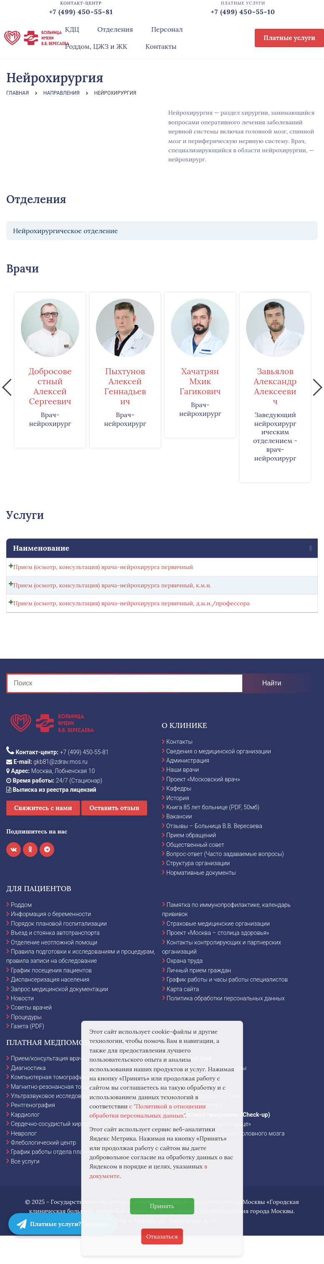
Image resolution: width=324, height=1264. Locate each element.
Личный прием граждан (199, 998)
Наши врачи (182, 798)
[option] (50, 370)
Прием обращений (191, 863)
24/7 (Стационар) (54, 808)
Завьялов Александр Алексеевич (275, 386)
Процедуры (26, 1045)
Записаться (276, 569)
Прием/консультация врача (48, 1086)
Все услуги (25, 1189)
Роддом (21, 932)
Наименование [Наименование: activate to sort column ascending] (41, 548)
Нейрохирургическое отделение (65, 231)
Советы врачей (31, 1035)
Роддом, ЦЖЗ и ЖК (96, 46)
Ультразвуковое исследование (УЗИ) (61, 1123)
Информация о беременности (51, 942)
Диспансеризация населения (50, 1007)
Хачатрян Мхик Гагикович (200, 381)
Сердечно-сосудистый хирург (50, 1151)
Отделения (115, 29)
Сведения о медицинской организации (218, 779)
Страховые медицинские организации (218, 951)
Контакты (161, 46)
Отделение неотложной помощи (54, 970)
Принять (162, 1206)
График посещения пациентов (51, 998)
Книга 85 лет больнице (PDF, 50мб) (212, 835)
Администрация (187, 788)
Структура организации (198, 891)
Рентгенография (33, 1133)
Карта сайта (183, 1017)
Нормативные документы (201, 900)
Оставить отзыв (114, 836)
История (177, 826)
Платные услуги (289, 38)
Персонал (167, 29)
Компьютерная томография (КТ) (54, 1105)
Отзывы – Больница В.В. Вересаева (214, 854)
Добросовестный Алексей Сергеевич (50, 386)
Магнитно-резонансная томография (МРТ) (68, 1114)
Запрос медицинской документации (59, 1017)
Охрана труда (185, 989)
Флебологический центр (43, 1170)
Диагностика (28, 1096)
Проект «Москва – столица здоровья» (218, 960)
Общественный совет (195, 872)
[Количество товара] (231, 569)
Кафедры (178, 816)
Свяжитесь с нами (43, 836)
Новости (22, 1026)
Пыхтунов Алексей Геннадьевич (125, 386)
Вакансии (179, 844)
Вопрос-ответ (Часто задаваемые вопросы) (225, 882)
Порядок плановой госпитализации (59, 951)
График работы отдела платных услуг (61, 1179)
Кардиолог (25, 1142)
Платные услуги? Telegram (63, 1224)
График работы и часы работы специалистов (227, 1007)
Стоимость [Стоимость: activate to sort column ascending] (177, 548)
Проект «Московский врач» (203, 807)
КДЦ (72, 29)
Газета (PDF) (27, 1054)
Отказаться (162, 1236)
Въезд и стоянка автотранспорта (55, 960)
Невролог (24, 1161)
